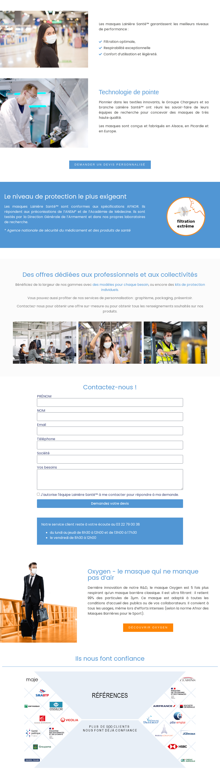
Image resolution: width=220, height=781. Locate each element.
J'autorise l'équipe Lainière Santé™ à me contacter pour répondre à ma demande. (110, 494)
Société (43, 453)
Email (41, 425)
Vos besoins (47, 467)
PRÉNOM (44, 396)
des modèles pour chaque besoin (120, 284)
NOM (41, 410)
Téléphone (46, 439)
